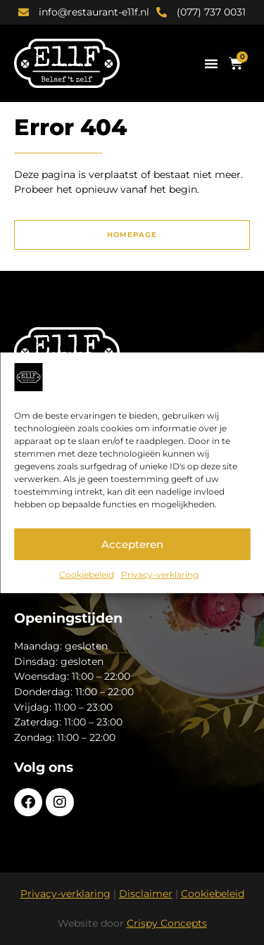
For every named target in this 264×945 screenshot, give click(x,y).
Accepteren (132, 544)
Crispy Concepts (167, 923)
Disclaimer (145, 893)
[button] (211, 63)
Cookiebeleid (86, 574)
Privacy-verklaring (160, 574)
